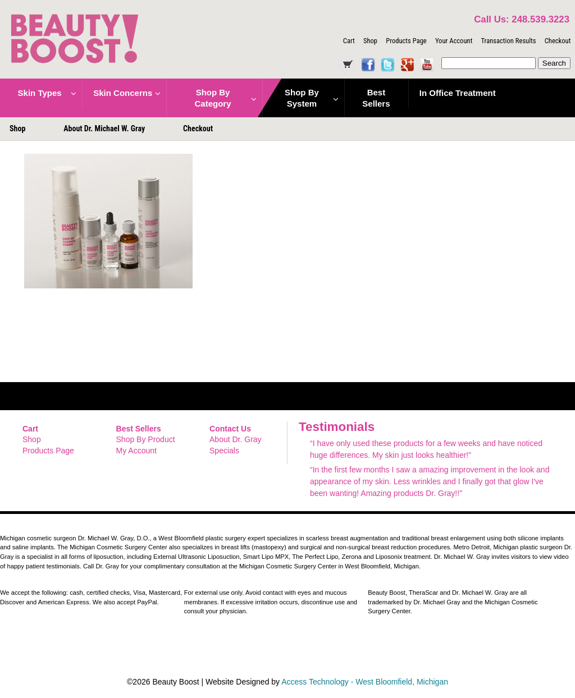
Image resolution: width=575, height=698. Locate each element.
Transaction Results (508, 40)
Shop (370, 40)
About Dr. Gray (235, 439)
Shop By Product (145, 439)
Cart (349, 40)
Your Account (453, 40)
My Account (136, 450)
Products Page (406, 40)
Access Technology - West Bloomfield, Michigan (364, 681)
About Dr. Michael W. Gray (104, 128)
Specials (224, 450)
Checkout (558, 40)
